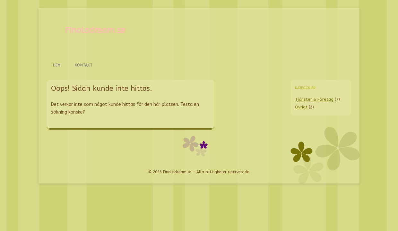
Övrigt (301, 107)
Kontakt (83, 65)
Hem (57, 65)
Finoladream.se (95, 30)
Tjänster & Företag (314, 99)
